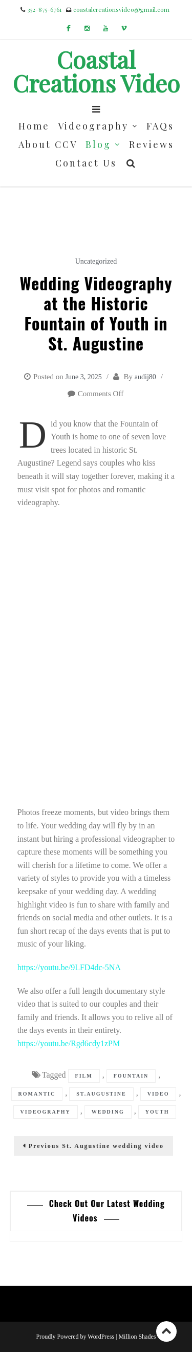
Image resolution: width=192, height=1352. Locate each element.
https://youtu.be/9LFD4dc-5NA (69, 967)
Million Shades (137, 1336)
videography (45, 1112)
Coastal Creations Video (96, 71)
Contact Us (86, 163)
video (158, 1094)
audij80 (145, 377)
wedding (108, 1112)
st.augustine (101, 1094)
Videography (93, 126)
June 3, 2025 (83, 377)
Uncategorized (96, 261)
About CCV (47, 144)
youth (157, 1112)
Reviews (151, 144)
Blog (98, 144)
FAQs (160, 126)
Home (34, 126)
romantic (37, 1094)
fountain (131, 1076)
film (84, 1076)
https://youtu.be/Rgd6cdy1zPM (68, 1043)
